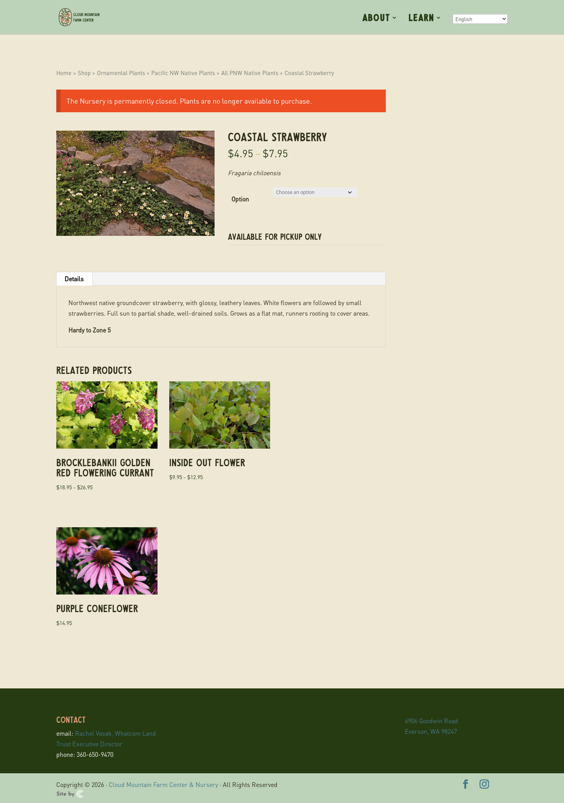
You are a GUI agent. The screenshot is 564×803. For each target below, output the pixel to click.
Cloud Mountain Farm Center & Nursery (163, 784)
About (376, 18)
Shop (84, 72)
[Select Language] (480, 19)
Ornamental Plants (121, 72)
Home (64, 72)
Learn (421, 18)
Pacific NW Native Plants (183, 72)
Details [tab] (74, 279)
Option (240, 199)
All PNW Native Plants (249, 72)
